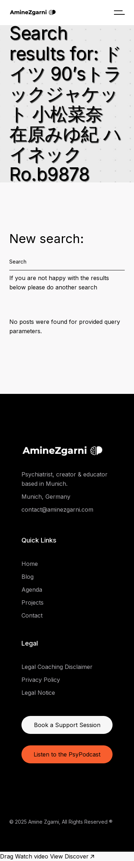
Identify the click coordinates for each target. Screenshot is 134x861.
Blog (27, 576)
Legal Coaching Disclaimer (57, 666)
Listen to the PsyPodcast (67, 754)
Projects (32, 602)
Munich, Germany (45, 496)
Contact (32, 615)
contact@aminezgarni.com (57, 509)
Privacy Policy (40, 679)
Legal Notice (38, 692)
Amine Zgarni (43, 822)
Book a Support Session (67, 725)
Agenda (31, 589)
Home (29, 563)
